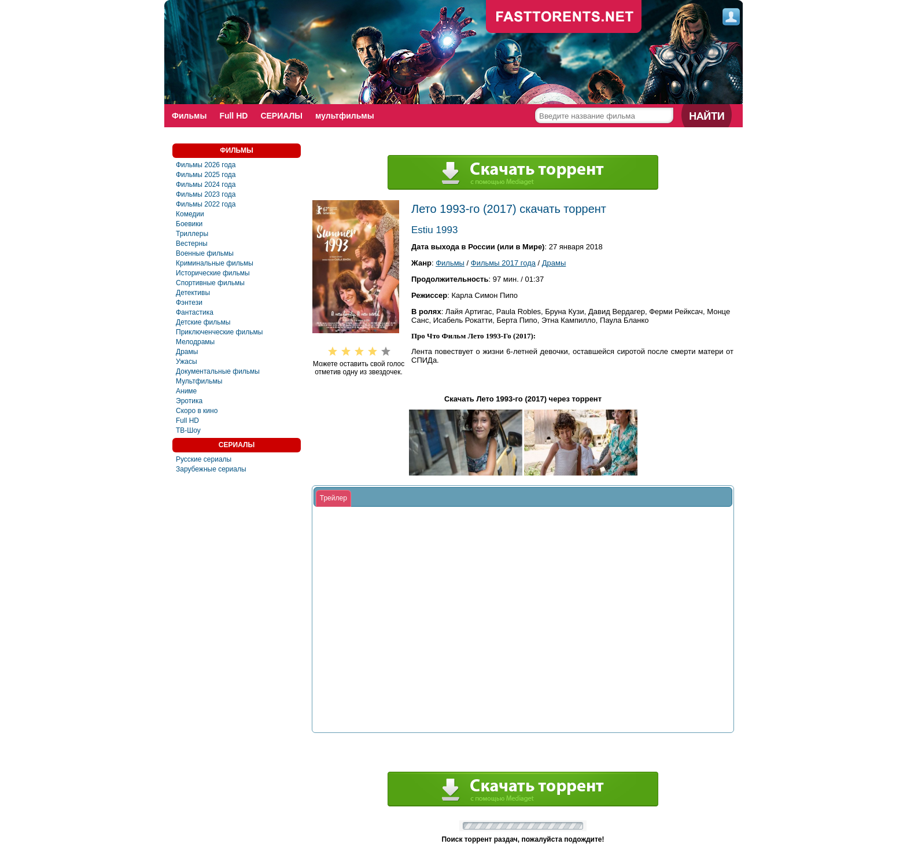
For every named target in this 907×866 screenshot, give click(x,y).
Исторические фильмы (213, 273)
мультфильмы (344, 115)
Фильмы (189, 115)
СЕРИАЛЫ (281, 115)
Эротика (189, 401)
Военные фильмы (205, 253)
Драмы (187, 352)
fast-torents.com (564, 17)
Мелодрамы (195, 342)
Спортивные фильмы (210, 283)
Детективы (193, 293)
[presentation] (333, 499)
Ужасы (186, 362)
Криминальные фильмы (214, 263)
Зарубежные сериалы (211, 469)
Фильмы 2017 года (503, 263)
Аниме (186, 391)
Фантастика (194, 312)
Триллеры (192, 234)
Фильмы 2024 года (206, 184)
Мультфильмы (199, 381)
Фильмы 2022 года (206, 204)
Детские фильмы (203, 322)
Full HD (233, 115)
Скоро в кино (196, 411)
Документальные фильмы (218, 371)
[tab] (333, 498)
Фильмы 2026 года (206, 165)
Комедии (190, 214)
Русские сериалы (203, 459)
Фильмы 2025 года (206, 175)
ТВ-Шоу (188, 430)
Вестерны (192, 243)
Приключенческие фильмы (219, 332)
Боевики (189, 224)
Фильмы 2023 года (206, 194)
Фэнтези (189, 303)
